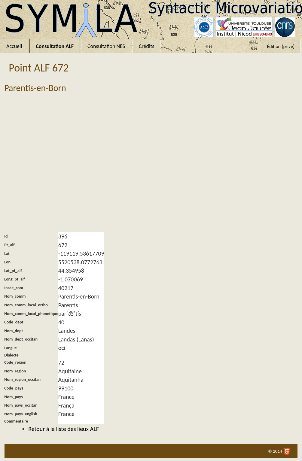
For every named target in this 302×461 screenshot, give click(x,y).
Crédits (146, 46)
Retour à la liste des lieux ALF (63, 428)
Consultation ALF (55, 46)
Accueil (14, 46)
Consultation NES (106, 46)
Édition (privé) (280, 46)
